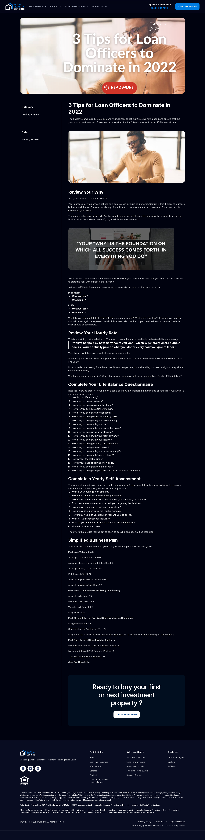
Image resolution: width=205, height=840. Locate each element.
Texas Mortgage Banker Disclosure (147, 825)
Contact (93, 775)
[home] (14, 6)
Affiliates (172, 766)
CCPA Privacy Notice (175, 825)
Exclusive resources (99, 762)
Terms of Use (160, 821)
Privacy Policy (144, 821)
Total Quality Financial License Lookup (99, 780)
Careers (93, 771)
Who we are (95, 766)
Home (92, 757)
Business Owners (134, 775)
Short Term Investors (136, 757)
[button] (37, 6)
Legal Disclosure (177, 821)
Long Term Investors (136, 762)
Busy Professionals (135, 766)
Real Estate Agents (176, 757)
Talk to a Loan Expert (126, 714)
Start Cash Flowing (187, 6)
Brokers (171, 762)
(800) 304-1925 (159, 8)
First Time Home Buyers (137, 771)
